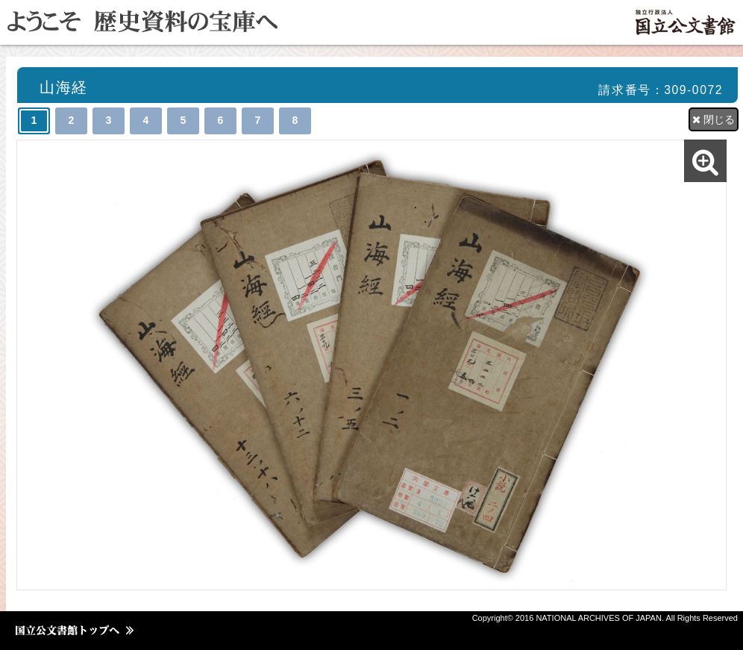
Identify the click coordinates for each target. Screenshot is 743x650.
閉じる (713, 119)
